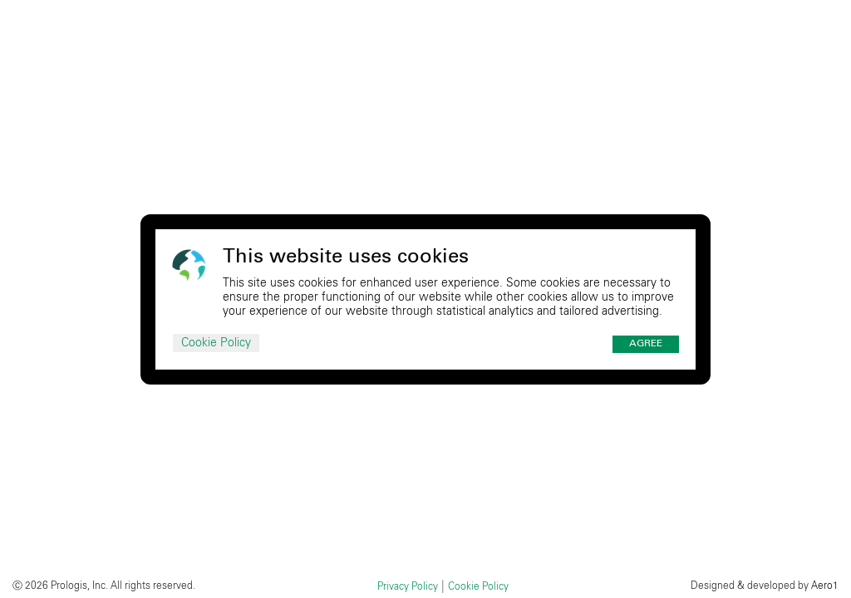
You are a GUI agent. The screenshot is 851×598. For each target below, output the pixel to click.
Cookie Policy (216, 343)
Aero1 (825, 586)
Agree (645, 344)
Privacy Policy (407, 586)
